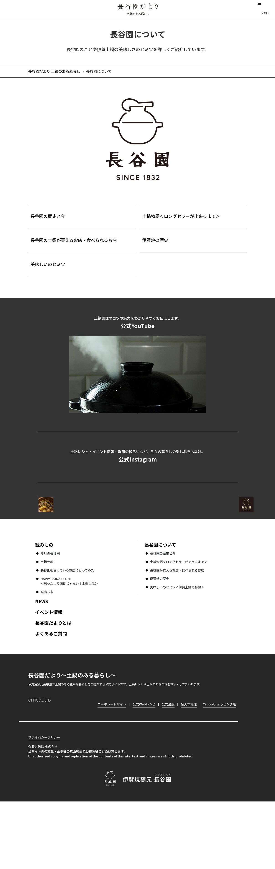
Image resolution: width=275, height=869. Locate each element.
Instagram (32, 771)
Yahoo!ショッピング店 (219, 763)
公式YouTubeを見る (137, 429)
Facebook (45, 771)
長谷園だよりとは (53, 682)
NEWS (41, 661)
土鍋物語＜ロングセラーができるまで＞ (178, 621)
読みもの (44, 604)
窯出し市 (47, 651)
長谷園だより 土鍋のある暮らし (137, 9)
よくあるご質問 (51, 693)
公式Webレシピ (93, 547)
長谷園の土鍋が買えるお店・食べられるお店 (74, 240)
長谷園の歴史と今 (48, 216)
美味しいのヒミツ (48, 264)
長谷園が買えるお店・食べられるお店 (177, 629)
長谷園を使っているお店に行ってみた (67, 629)
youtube (70, 771)
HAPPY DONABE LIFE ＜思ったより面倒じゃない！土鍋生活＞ (69, 640)
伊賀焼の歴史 (155, 240)
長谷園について (160, 604)
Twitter (58, 771)
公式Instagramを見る (137, 499)
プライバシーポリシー (44, 804)
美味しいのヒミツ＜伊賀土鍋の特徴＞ (177, 646)
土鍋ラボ (47, 621)
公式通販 (168, 763)
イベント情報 (48, 671)
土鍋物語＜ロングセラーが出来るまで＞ (181, 216)
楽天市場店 (189, 763)
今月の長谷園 (50, 613)
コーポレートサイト (198, 547)
